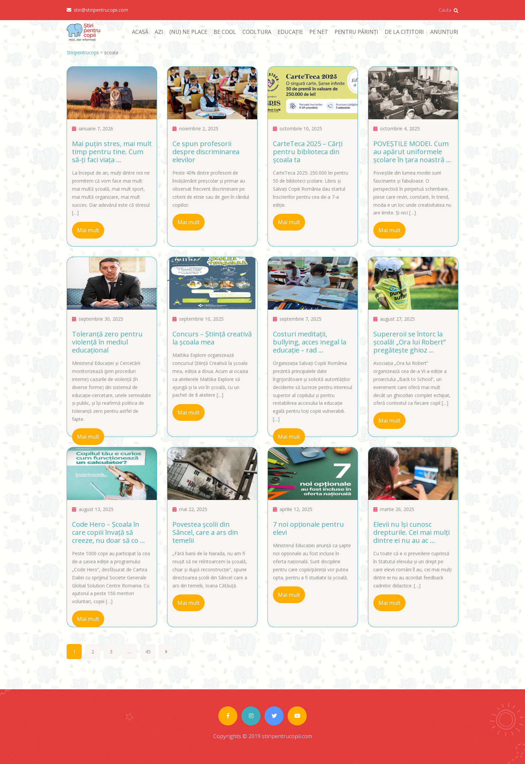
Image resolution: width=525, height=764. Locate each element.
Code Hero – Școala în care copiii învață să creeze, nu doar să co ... (108, 532)
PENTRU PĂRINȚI (356, 32)
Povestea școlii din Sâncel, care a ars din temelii (205, 532)
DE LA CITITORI (404, 32)
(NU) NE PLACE (188, 32)
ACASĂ (140, 32)
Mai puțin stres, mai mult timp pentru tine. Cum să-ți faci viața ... (112, 151)
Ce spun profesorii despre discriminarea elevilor (205, 151)
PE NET (318, 32)
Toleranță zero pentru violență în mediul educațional (107, 342)
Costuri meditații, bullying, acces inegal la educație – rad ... (309, 342)
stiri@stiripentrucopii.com (97, 10)
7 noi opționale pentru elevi (308, 528)
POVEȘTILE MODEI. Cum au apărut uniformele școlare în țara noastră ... (412, 151)
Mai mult (88, 230)
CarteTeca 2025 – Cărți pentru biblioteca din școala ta (308, 151)
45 (148, 651)
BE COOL (225, 32)
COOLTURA (256, 32)
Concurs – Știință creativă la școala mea (212, 337)
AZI (159, 32)
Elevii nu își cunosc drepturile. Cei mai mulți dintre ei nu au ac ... (411, 532)
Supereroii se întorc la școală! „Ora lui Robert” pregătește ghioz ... (409, 342)
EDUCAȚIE (290, 32)
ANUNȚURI (444, 32)
